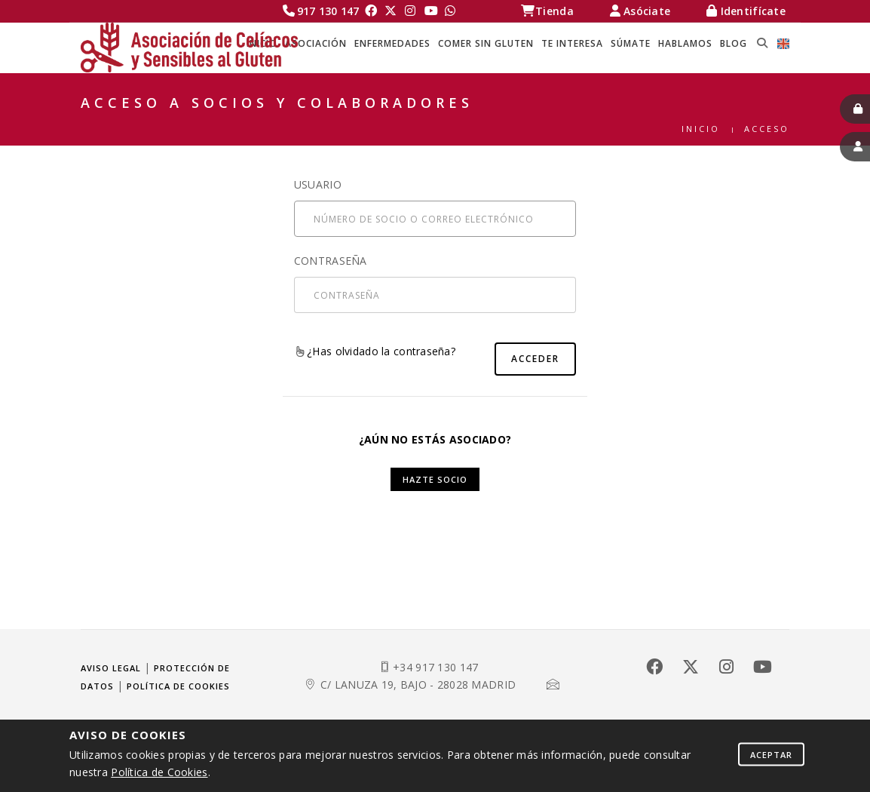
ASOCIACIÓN (316, 43)
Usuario (318, 184)
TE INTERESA (572, 43)
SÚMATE (631, 43)
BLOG (733, 43)
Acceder (535, 358)
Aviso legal (111, 668)
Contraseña (330, 260)
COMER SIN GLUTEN (486, 43)
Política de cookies (178, 686)
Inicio (701, 128)
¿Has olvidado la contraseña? (375, 351)
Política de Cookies (159, 772)
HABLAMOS (685, 43)
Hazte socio (435, 479)
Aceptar (771, 754)
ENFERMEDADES (392, 43)
